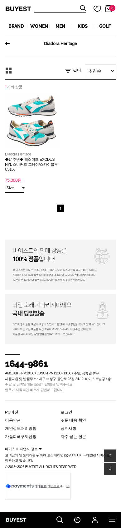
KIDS (83, 26)
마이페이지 (95, 520)
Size (15, 188)
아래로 (110, 469)
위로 (110, 455)
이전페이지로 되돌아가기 (10, 43)
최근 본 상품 (77, 520)
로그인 (66, 412)
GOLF (105, 26)
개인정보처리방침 (20, 428)
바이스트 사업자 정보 (23, 449)
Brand (16, 26)
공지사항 (68, 428)
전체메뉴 (112, 520)
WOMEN (39, 26)
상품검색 (60, 9)
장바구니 (112, 8)
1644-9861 (26, 364)
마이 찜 (93, 9)
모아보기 (8, 70)
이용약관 (13, 420)
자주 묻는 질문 (73, 436)
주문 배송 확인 (73, 420)
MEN (60, 26)
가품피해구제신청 (20, 436)
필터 (72, 70)
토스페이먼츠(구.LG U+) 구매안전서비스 (76, 455)
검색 (60, 520)
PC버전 (11, 412)
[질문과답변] (43, 384)
